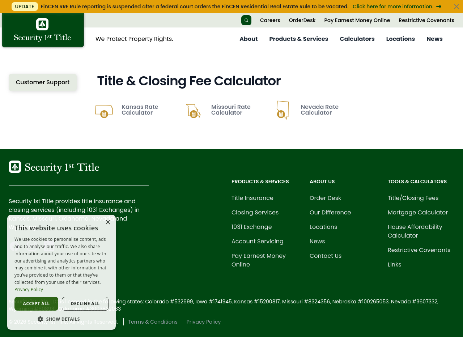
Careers (270, 20)
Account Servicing (258, 241)
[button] (61, 319)
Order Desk (325, 198)
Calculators (357, 39)
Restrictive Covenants (426, 20)
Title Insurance (252, 198)
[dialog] (61, 272)
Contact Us (325, 256)
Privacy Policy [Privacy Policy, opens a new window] (28, 289)
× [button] (107, 222)
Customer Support (42, 82)
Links (395, 264)
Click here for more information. (397, 6)
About (248, 39)
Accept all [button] (36, 303)
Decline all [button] (85, 303)
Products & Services (298, 39)
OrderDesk (302, 20)
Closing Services (255, 212)
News (434, 39)
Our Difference (330, 212)
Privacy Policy (204, 321)
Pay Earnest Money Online (357, 20)
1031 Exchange (252, 227)
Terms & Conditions (152, 321)
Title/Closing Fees (413, 198)
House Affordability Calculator (415, 231)
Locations (400, 39)
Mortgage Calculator (418, 212)
